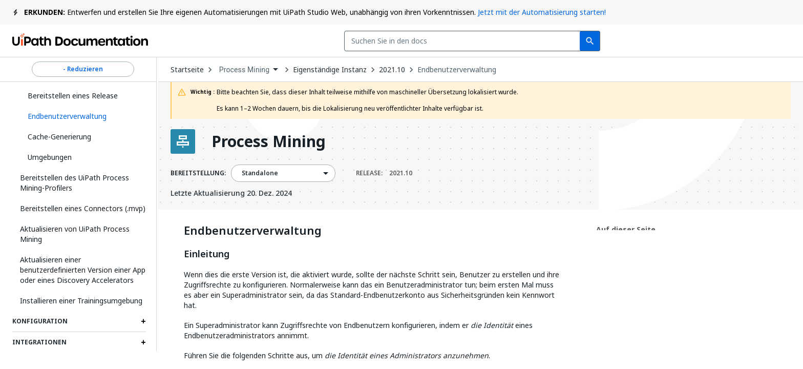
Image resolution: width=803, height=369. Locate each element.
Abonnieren (617, 41)
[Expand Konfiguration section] (143, 321)
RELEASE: (384, 173)
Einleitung (206, 254)
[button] (83, 116)
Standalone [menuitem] (260, 173)
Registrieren (757, 41)
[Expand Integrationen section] (143, 342)
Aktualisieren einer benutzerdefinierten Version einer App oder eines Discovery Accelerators (82, 269)
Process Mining (269, 141)
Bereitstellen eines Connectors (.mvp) (82, 208)
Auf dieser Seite (626, 229)
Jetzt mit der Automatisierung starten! (542, 12)
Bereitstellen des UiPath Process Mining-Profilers (74, 182)
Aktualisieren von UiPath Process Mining (75, 233)
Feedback (543, 41)
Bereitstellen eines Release (73, 95)
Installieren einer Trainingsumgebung (81, 300)
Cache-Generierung (59, 136)
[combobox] (324, 41)
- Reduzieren (83, 69)
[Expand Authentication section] (143, 363)
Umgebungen (50, 157)
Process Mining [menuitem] (244, 70)
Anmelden (689, 41)
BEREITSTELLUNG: (198, 173)
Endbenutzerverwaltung (456, 69)
